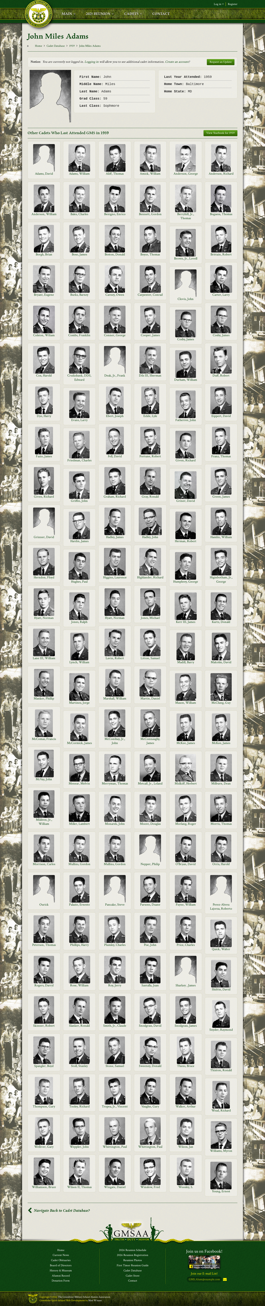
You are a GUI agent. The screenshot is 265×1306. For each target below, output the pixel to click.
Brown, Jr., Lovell (185, 258)
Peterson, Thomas (44, 945)
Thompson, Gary (44, 1106)
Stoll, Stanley (79, 1066)
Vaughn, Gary (150, 1106)
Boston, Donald (115, 254)
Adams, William (79, 174)
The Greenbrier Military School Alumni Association (84, 1297)
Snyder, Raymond (221, 1030)
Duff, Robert (221, 375)
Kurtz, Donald (221, 622)
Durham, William (185, 380)
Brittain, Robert (221, 254)
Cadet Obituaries (61, 1260)
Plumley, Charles (115, 945)
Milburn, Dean (221, 783)
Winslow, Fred (150, 1187)
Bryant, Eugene (44, 295)
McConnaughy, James (150, 741)
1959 (72, 46)
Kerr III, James (185, 622)
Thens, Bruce (185, 1066)
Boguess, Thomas (221, 214)
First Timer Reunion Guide (133, 1265)
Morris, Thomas (221, 824)
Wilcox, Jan (185, 1147)
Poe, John (150, 945)
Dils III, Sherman (150, 375)
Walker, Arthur (186, 1106)
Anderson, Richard (221, 174)
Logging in (91, 62)
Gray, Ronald (150, 496)
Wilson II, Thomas (79, 1187)
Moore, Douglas (150, 824)
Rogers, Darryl (44, 985)
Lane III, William (44, 658)
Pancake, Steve (115, 904)
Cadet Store (132, 1276)
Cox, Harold (44, 375)
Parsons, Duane (150, 904)
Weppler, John (79, 1147)
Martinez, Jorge (79, 703)
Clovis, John (186, 299)
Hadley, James (114, 537)
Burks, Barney (79, 295)
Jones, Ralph (79, 622)
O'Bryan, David (186, 864)
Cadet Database (56, 46)
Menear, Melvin (79, 783)
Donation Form (61, 1281)
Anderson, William (43, 214)
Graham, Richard (115, 496)
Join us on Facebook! (204, 1251)
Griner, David (185, 501)
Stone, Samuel (115, 1066)
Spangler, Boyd (44, 1066)
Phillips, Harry (79, 945)
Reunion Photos (132, 1260)
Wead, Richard (221, 1110)
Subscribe (224, 1280)
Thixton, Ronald (221, 1070)
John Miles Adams (90, 46)
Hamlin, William (221, 537)
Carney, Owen (114, 295)
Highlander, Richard (150, 577)
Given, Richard (186, 460)
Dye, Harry (44, 416)
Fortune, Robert (150, 456)
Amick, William (150, 174)
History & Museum (61, 1271)
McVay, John (44, 779)
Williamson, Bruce (44, 1187)
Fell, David (115, 456)
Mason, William (185, 703)
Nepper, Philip (150, 864)
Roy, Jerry (114, 985)
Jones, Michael (150, 618)
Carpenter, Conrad (150, 295)
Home (38, 46)
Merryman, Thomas (115, 783)
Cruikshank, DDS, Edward (79, 377)
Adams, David (44, 174)
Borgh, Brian (44, 254)
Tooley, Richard (79, 1106)
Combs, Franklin (79, 335)
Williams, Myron (221, 1151)
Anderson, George (186, 174)
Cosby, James (221, 335)
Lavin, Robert (115, 658)
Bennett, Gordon (150, 214)
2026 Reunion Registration (132, 1255)
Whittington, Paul (115, 1147)
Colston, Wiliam (44, 335)
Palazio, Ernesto (79, 904)
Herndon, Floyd (44, 577)
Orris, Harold (221, 864)
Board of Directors (61, 1265)
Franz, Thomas (221, 456)
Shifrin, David (221, 989)
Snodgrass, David (150, 1026)
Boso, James (79, 254)
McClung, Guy (221, 703)
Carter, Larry (221, 295)
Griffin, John (79, 501)
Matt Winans (95, 1300)
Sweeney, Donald (150, 1066)
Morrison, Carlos (44, 864)
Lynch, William (79, 662)
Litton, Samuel (150, 658)
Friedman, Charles (79, 460)
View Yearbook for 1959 (220, 133)
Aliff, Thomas (115, 174)
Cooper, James (150, 335)
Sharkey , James (186, 985)
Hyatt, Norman (44, 618)
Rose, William (79, 985)
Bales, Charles (79, 214)
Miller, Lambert (79, 824)
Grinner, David (44, 537)
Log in (219, 4)
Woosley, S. (185, 1187)
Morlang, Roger (185, 824)
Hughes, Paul (79, 581)
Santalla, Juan (150, 985)
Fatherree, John (185, 420)
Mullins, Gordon (79, 864)
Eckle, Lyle (150, 416)
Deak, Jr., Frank (114, 375)
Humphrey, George (185, 581)
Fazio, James (44, 456)
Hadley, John (150, 537)
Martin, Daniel (150, 698)
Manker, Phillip (44, 698)
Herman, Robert (185, 541)
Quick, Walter (221, 949)
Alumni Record (61, 1276)
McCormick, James (79, 743)
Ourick (44, 904)
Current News (61, 1255)
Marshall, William (114, 698)
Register (232, 4)
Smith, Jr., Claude (114, 1026)
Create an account (177, 62)
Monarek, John (115, 824)
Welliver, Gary (44, 1147)
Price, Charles (186, 945)
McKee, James (185, 743)
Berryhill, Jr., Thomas (185, 216)
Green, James (221, 496)
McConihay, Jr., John (115, 741)
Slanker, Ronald (79, 1026)
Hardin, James (79, 541)
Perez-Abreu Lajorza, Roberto (221, 906)
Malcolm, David (221, 662)
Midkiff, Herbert (186, 783)
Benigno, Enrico (115, 214)
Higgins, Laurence (115, 577)
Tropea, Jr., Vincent (115, 1106)
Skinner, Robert (44, 1026)
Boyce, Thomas (150, 254)
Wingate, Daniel (115, 1187)
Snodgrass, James (186, 1026)
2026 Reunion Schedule (132, 1250)
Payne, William (186, 904)
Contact (132, 1281)
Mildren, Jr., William (44, 822)
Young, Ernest (221, 1191)
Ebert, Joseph (114, 416)
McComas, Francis (44, 739)
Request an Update (221, 62)
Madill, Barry (185, 662)
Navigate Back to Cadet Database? (59, 1210)
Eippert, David (221, 416)
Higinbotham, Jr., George (221, 579)
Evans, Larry (79, 420)
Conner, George (115, 335)
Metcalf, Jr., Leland (150, 783)
